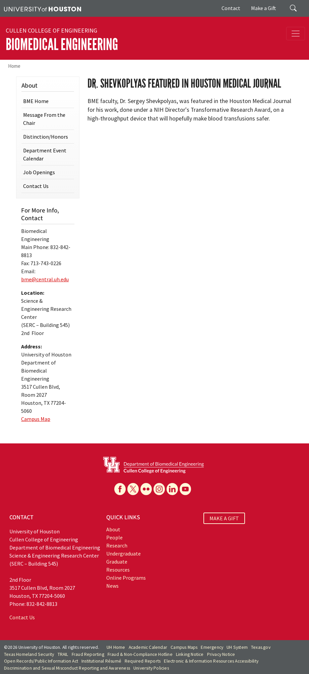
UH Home (116, 647)
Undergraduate (123, 553)
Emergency (212, 647)
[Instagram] (159, 489)
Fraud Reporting (88, 654)
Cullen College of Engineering (51, 30)
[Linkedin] (172, 489)
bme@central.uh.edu (45, 279)
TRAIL (63, 654)
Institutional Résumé (101, 661)
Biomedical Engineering (62, 44)
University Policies (151, 668)
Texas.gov (260, 647)
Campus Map (35, 419)
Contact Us (36, 186)
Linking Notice (190, 654)
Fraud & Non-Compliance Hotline (140, 654)
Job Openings (39, 172)
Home (14, 66)
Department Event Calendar (44, 154)
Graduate (116, 561)
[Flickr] (146, 489)
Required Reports (143, 661)
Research (116, 545)
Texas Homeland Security (29, 654)
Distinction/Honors (45, 136)
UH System (237, 647)
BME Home (36, 101)
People (114, 537)
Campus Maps (184, 647)
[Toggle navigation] (295, 33)
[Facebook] (120, 489)
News (112, 585)
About (113, 529)
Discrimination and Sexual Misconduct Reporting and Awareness (67, 668)
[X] (133, 489)
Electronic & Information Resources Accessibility (211, 661)
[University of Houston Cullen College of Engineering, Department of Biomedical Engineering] (153, 464)
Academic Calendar (148, 647)
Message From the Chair (44, 118)
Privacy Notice (221, 654)
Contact (231, 8)
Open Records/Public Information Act (41, 661)
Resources (118, 569)
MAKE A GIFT (224, 518)
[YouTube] (185, 489)
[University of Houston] (42, 8)
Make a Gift (263, 8)
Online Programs (126, 577)
